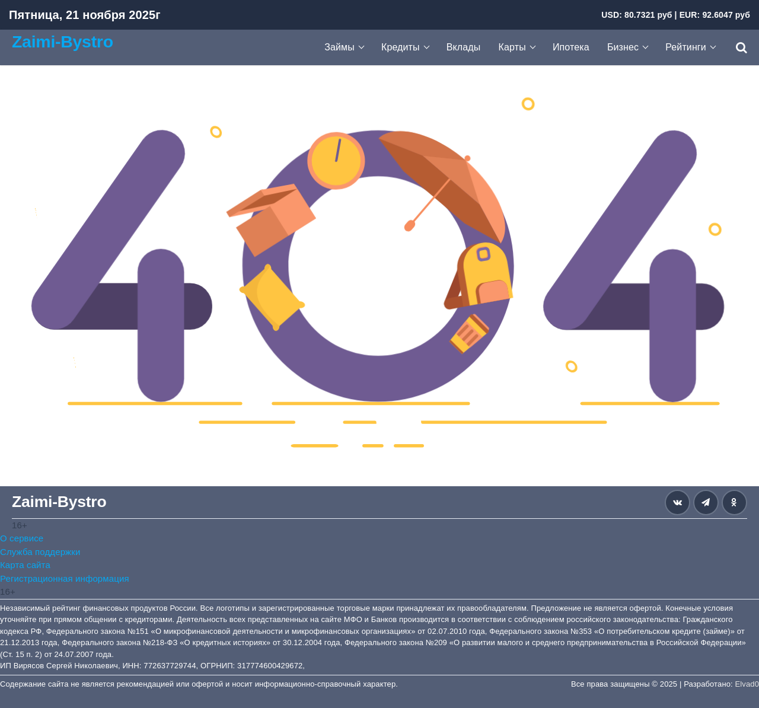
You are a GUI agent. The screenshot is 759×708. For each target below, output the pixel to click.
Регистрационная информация (64, 578)
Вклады (464, 47)
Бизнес (623, 47)
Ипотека (571, 47)
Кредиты (400, 47)
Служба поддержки (40, 552)
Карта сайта (25, 565)
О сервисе (21, 538)
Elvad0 (747, 684)
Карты (512, 47)
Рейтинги (685, 47)
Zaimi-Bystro (62, 41)
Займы (339, 47)
